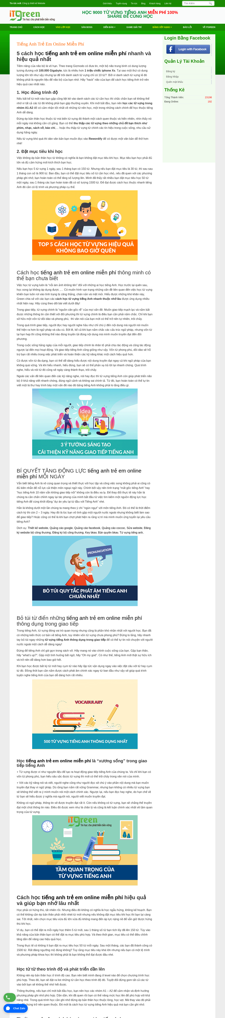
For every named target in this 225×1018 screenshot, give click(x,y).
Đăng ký (170, 71)
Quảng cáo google (61, 527)
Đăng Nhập (172, 76)
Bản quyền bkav (108, 532)
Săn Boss (86, 27)
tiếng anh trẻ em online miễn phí (85, 53)
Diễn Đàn (109, 27)
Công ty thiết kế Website (33, 3)
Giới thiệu (107, 3)
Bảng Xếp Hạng (162, 27)
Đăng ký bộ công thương (68, 532)
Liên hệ (167, 3)
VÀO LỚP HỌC (63, 27)
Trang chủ (16, 27)
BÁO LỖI (187, 27)
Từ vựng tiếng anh (131, 532)
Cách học (39, 27)
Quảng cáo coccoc (113, 527)
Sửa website (134, 527)
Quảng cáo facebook (87, 527)
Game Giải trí (134, 27)
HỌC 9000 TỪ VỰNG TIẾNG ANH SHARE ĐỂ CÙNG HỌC (130, 14)
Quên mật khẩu (174, 81)
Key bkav (91, 532)
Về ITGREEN (209, 27)
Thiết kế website (38, 527)
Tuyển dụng (121, 3)
